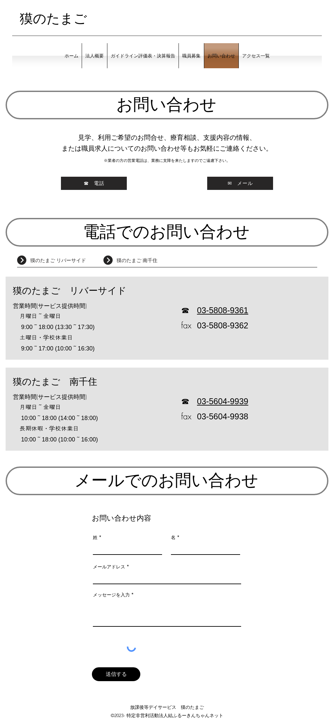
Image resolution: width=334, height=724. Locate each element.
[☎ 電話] (94, 183)
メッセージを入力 (111, 594)
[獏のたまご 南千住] (153, 260)
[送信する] (116, 674)
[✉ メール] (240, 183)
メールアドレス (109, 566)
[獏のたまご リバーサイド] (66, 260)
